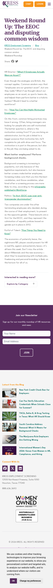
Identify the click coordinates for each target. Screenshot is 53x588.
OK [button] (13, 581)
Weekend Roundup (13, 56)
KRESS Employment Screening (18, 46)
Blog (37, 46)
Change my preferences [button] (30, 581)
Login (40, 4)
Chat (28, 4)
